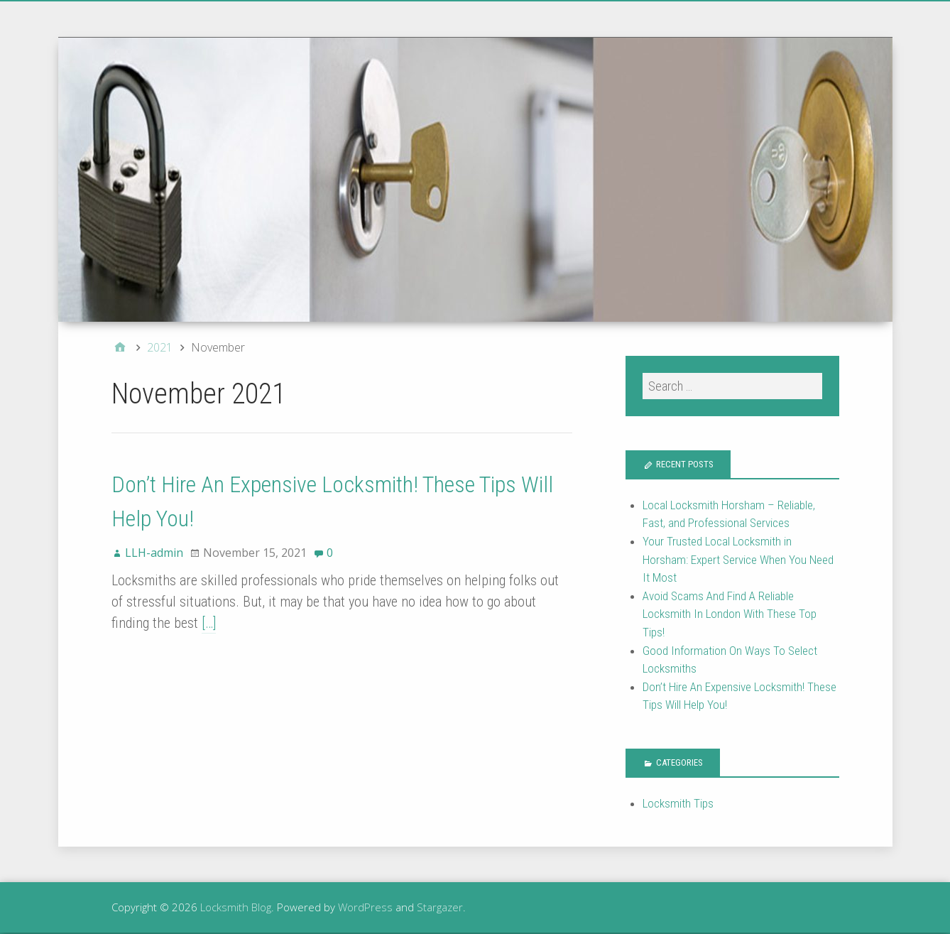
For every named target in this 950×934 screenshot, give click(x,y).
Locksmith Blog (235, 907)
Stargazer (440, 907)
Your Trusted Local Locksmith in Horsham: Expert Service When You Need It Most (738, 559)
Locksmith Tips (678, 803)
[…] (209, 622)
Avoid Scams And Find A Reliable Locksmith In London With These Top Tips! (730, 614)
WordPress (365, 907)
